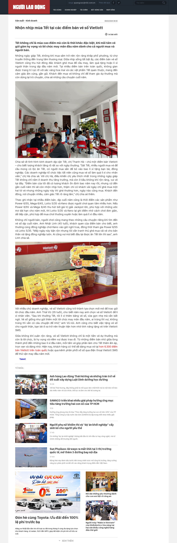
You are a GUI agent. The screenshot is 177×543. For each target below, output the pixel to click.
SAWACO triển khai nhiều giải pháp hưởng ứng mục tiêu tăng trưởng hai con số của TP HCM (81, 402)
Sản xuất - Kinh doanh (26, 20)
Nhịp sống (110, 10)
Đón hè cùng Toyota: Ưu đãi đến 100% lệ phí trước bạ (46, 519)
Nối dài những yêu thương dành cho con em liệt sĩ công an (101, 495)
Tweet (22, 359)
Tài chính (84, 10)
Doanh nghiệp (70, 10)
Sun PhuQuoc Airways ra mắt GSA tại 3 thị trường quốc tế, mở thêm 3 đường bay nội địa (80, 450)
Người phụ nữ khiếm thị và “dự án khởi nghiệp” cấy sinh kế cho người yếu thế (82, 426)
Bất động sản (97, 10)
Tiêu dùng (57, 10)
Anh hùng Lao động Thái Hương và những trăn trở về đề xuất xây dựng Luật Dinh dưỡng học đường (82, 378)
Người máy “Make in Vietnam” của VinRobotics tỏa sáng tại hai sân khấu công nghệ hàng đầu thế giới (100, 526)
